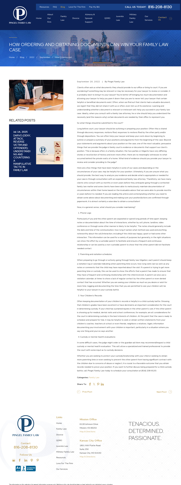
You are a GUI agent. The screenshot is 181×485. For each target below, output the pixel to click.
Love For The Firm (77, 6)
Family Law (94, 377)
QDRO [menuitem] (107, 18)
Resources (44, 6)
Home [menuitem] (39, 18)
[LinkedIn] (25, 460)
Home (59, 423)
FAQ (55, 6)
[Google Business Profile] (13, 460)
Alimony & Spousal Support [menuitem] (90, 18)
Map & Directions (87, 431)
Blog (63, 6)
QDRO (59, 440)
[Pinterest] (37, 460)
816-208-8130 (160, 7)
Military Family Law (65, 451)
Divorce (59, 434)
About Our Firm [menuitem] (50, 18)
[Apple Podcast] (31, 460)
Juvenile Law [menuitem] (120, 18)
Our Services (62, 469)
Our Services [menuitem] (148, 18)
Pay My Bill (94, 6)
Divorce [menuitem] (75, 18)
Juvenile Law (62, 446)
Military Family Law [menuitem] (132, 18)
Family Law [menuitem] (64, 18)
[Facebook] (19, 460)
